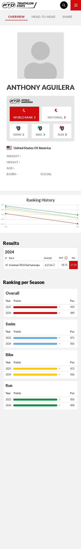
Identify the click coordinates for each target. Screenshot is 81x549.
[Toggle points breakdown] (54, 265)
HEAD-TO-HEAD (43, 16)
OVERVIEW (16, 16)
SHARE (67, 16)
